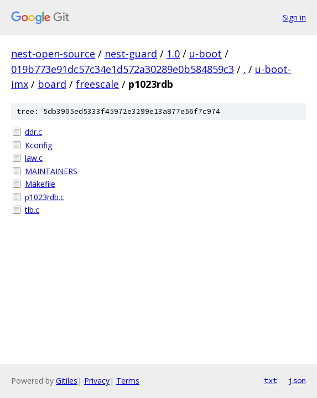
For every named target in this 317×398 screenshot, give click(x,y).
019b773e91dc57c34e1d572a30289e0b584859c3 (122, 69)
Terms (127, 380)
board (52, 84)
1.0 (173, 53)
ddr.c (33, 132)
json (297, 380)
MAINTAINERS (51, 171)
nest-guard (131, 53)
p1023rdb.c (44, 197)
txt (270, 380)
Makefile (40, 184)
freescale (97, 84)
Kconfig (38, 145)
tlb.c (32, 210)
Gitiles (66, 380)
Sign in (294, 17)
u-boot (205, 53)
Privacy (97, 380)
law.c (34, 158)
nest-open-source (53, 53)
